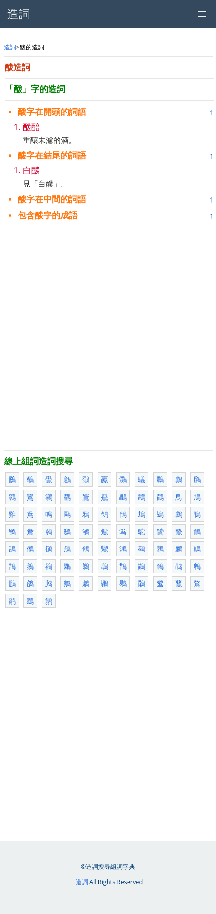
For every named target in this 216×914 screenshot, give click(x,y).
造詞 (10, 47)
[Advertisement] (108, 338)
